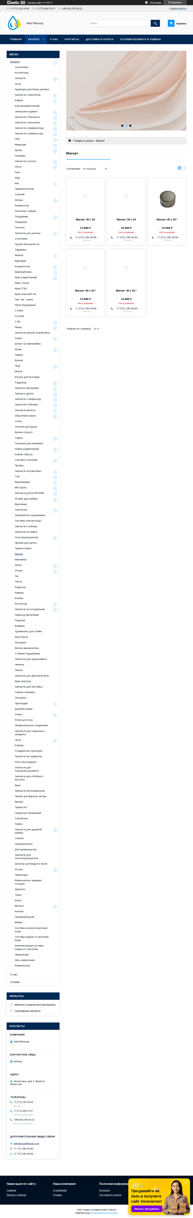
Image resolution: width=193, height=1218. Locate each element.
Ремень (19, 354)
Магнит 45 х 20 (85, 219)
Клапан (19, 598)
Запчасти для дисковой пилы (32, 675)
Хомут (18, 338)
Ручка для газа (24, 719)
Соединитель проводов (28, 750)
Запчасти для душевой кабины (28, 831)
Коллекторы (22, 72)
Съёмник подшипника (27, 653)
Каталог (34, 39)
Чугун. (18, 739)
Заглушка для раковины (29, 443)
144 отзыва (155, 2)
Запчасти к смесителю (28, 94)
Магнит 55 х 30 (126, 219)
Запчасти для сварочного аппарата (30, 733)
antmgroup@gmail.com (26, 1143)
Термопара (21, 875)
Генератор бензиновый (28, 813)
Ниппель (19, 664)
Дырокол (20, 889)
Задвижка (20, 249)
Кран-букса (21, 636)
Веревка (19, 625)
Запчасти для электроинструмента (27, 769)
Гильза (19, 670)
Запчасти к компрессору (29, 133)
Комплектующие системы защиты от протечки (29, 947)
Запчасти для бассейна (28, 686)
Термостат (21, 807)
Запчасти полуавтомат (28, 471)
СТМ (17, 321)
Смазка (19, 838)
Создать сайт (34, 2)
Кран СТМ (20, 288)
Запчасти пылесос (25, 410)
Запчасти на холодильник (30, 609)
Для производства (25, 849)
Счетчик (19, 316)
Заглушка (20, 697)
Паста (18, 581)
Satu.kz (112, 1209)
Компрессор (22, 205)
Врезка (19, 801)
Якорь (18, 327)
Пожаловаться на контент (104, 1213)
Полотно (20, 227)
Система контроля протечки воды (31, 930)
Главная (16, 39)
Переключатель (24, 844)
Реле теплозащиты (25, 762)
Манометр (21, 559)
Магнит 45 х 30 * (126, 290)
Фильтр (19, 255)
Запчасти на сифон (26, 531)
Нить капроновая (25, 960)
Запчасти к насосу (25, 161)
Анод (18, 83)
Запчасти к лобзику (26, 526)
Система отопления (26, 459)
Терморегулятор (24, 188)
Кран (17, 785)
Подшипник (21, 216)
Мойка (18, 922)
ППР (17, 139)
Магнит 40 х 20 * (85, 290)
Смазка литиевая (25, 692)
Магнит (19, 554)
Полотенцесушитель (26, 537)
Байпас (19, 100)
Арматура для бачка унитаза (32, 89)
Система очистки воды (28, 520)
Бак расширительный (27, 105)
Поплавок (20, 642)
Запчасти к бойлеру (26, 404)
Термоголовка (23, 548)
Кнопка (19, 360)
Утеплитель (21, 818)
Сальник (20, 194)
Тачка (18, 894)
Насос (18, 166)
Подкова (20, 620)
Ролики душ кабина (26, 498)
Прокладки (21, 703)
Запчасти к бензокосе (27, 117)
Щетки (18, 150)
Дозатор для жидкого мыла (31, 863)
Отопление (21, 238)
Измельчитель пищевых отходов (28, 882)
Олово (19, 570)
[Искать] (155, 23)
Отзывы (15, 982)
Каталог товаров (16, 1194)
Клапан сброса (23, 454)
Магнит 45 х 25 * (167, 219)
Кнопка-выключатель (27, 648)
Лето (17, 172)
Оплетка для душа (26, 426)
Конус (18, 900)
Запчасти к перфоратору (29, 128)
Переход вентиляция (27, 614)
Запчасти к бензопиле (27, 122)
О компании (60, 1190)
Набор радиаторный (27, 448)
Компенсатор (22, 965)
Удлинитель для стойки (28, 631)
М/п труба (20, 487)
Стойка (19, 310)
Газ (17, 576)
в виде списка (184, 168)
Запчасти (20, 78)
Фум (17, 177)
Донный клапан (24, 708)
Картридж (20, 260)
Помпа (18, 824)
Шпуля (18, 371)
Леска (18, 565)
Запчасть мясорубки (27, 388)
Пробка (19, 465)
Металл (19, 905)
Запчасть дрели (24, 393)
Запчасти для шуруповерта (31, 659)
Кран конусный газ (25, 294)
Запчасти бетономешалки (30, 790)
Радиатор (20, 382)
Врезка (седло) (24, 432)
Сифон (19, 437)
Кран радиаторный (26, 277)
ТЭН (17, 476)
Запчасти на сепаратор (28, 756)
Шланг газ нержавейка (28, 343)
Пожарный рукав (24, 916)
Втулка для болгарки (27, 377)
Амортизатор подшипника (30, 515)
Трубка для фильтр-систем (30, 796)
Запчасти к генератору (28, 399)
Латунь (19, 200)
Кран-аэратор (23, 681)
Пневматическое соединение (31, 725)
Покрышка (21, 222)
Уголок (19, 869)
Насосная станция (25, 211)
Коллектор (21, 603)
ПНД (17, 365)
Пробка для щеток (25, 542)
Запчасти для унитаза (27, 233)
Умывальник (22, 954)
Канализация (22, 482)
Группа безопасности (27, 244)
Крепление (21, 504)
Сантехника (21, 67)
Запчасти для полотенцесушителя (26, 857)
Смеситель (21, 509)
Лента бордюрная (25, 305)
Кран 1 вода (22, 282)
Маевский (20, 144)
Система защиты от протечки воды (32, 938)
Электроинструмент (26, 111)
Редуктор (20, 587)
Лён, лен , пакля (24, 299)
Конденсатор (22, 266)
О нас (54, 39)
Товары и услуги (83, 140)
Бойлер (19, 745)
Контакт (19, 911)
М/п (17, 183)
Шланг (18, 349)
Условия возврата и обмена (140, 39)
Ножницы (20, 155)
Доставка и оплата (99, 39)
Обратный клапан (25, 415)
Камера (19, 592)
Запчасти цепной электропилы (32, 332)
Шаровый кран (23, 271)
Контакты (72, 39)
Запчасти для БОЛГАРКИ (29, 493)
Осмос (19, 714)
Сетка (18, 421)
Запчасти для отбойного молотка (29, 778)
